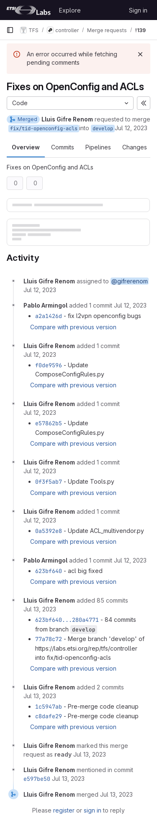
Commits (62, 147)
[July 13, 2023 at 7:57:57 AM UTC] (39, 695)
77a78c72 (48, 639)
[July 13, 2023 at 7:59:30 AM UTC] (116, 794)
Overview (26, 147)
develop (103, 128)
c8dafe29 (48, 716)
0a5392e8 (48, 531)
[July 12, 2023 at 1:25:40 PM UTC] (130, 305)
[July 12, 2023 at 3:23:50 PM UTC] (39, 520)
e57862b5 (48, 423)
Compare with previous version (73, 327)
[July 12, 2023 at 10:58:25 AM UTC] (39, 289)
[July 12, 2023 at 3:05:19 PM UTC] (39, 471)
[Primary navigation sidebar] (10, 30)
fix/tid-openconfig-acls (43, 128)
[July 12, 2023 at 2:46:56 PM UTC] (39, 412)
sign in (92, 810)
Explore (70, 10)
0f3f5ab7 (48, 481)
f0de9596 (48, 365)
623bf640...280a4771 (67, 619)
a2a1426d (48, 316)
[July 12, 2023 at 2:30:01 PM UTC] (39, 354)
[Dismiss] (140, 54)
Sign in (138, 10)
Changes (134, 147)
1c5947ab (48, 706)
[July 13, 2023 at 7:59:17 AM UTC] (89, 754)
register (64, 810)
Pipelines (98, 147)
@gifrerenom (129, 281)
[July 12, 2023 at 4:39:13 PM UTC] (130, 560)
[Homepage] (28, 10)
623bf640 (48, 571)
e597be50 (36, 778)
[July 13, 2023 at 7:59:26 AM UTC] (68, 778)
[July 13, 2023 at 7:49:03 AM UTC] (39, 609)
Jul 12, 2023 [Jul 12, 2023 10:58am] (131, 127)
